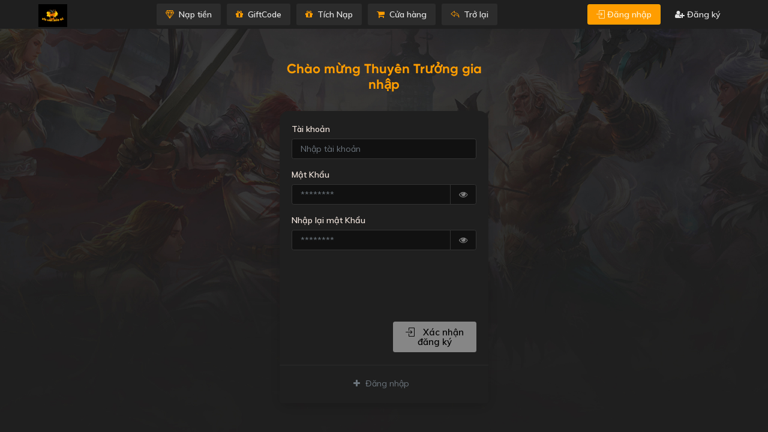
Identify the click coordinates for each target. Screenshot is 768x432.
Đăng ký (698, 14)
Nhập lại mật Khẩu (328, 220)
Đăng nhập (624, 14)
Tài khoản (311, 129)
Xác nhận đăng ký (435, 336)
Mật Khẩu (310, 174)
